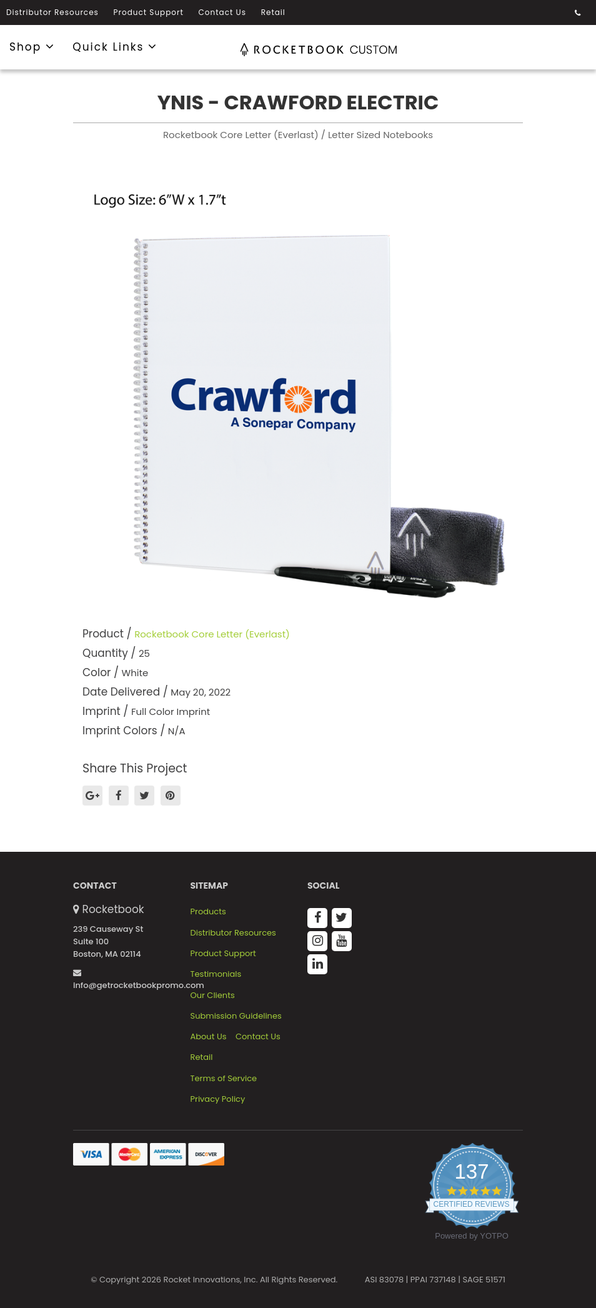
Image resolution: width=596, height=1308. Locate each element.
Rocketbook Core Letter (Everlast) (212, 634)
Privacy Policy (218, 1099)
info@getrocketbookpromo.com (138, 980)
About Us (209, 1036)
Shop (32, 46)
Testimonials (216, 974)
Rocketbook (113, 909)
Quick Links (114, 46)
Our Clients (213, 995)
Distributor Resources (52, 12)
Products (208, 911)
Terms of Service (224, 1078)
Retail (273, 12)
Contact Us (222, 12)
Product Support (149, 12)
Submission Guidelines (236, 1016)
